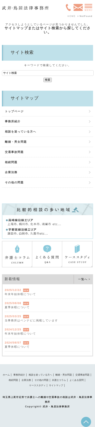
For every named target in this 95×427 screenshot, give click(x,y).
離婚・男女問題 (16, 141)
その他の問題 (14, 182)
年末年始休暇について (20, 294)
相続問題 (11, 162)
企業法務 (11, 172)
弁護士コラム (59, 380)
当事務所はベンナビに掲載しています (31, 320)
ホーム (6, 374)
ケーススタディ (37, 385)
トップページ (14, 111)
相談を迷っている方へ (20, 131)
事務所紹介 (13, 121)
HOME (72, 16)
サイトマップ (56, 385)
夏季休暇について (17, 307)
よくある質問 (77, 380)
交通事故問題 (14, 152)
